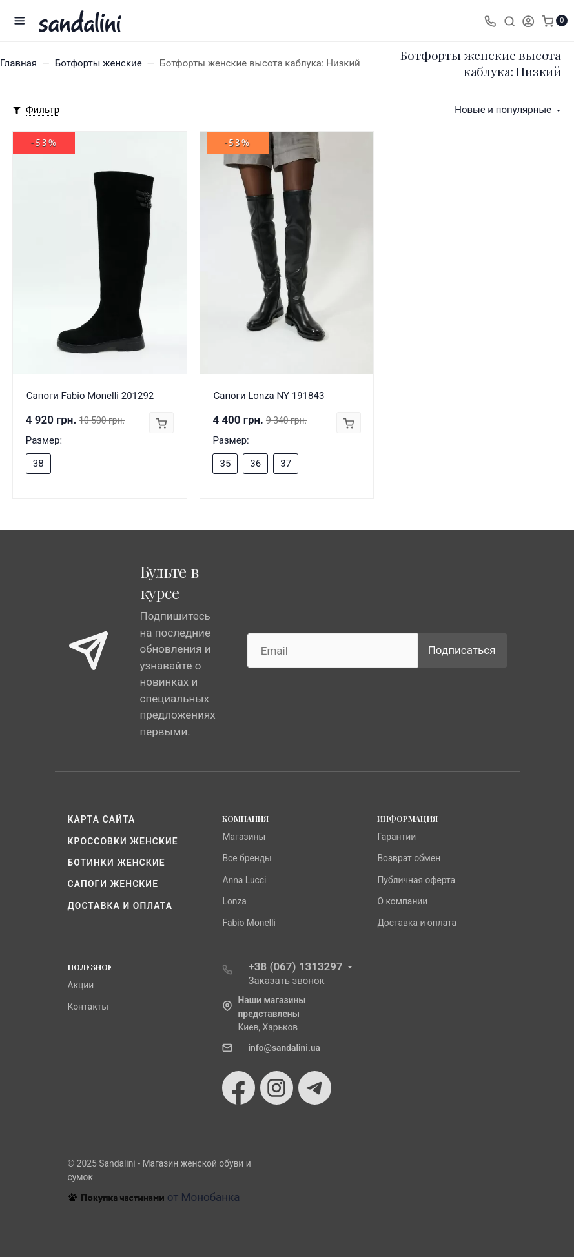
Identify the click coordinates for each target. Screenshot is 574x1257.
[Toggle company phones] (490, 20)
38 (38, 463)
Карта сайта (102, 819)
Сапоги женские (113, 884)
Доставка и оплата (120, 906)
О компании (402, 901)
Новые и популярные (503, 110)
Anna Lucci (244, 880)
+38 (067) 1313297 (295, 966)
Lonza (234, 901)
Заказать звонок (286, 980)
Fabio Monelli (248, 922)
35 (225, 463)
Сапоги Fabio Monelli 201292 (90, 396)
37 (285, 463)
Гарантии (396, 837)
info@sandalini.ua (284, 1048)
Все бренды (246, 858)
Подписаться (462, 650)
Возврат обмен (408, 858)
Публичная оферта (416, 880)
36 (255, 463)
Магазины (243, 837)
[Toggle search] (509, 20)
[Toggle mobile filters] (36, 110)
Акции (81, 985)
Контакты (88, 1006)
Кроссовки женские (123, 841)
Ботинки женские (116, 862)
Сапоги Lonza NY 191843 (268, 396)
